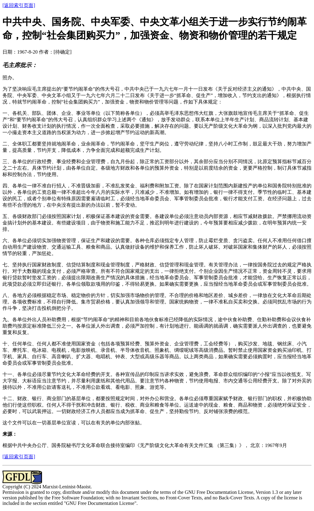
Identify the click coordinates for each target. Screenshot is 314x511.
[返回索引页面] (18, 5)
